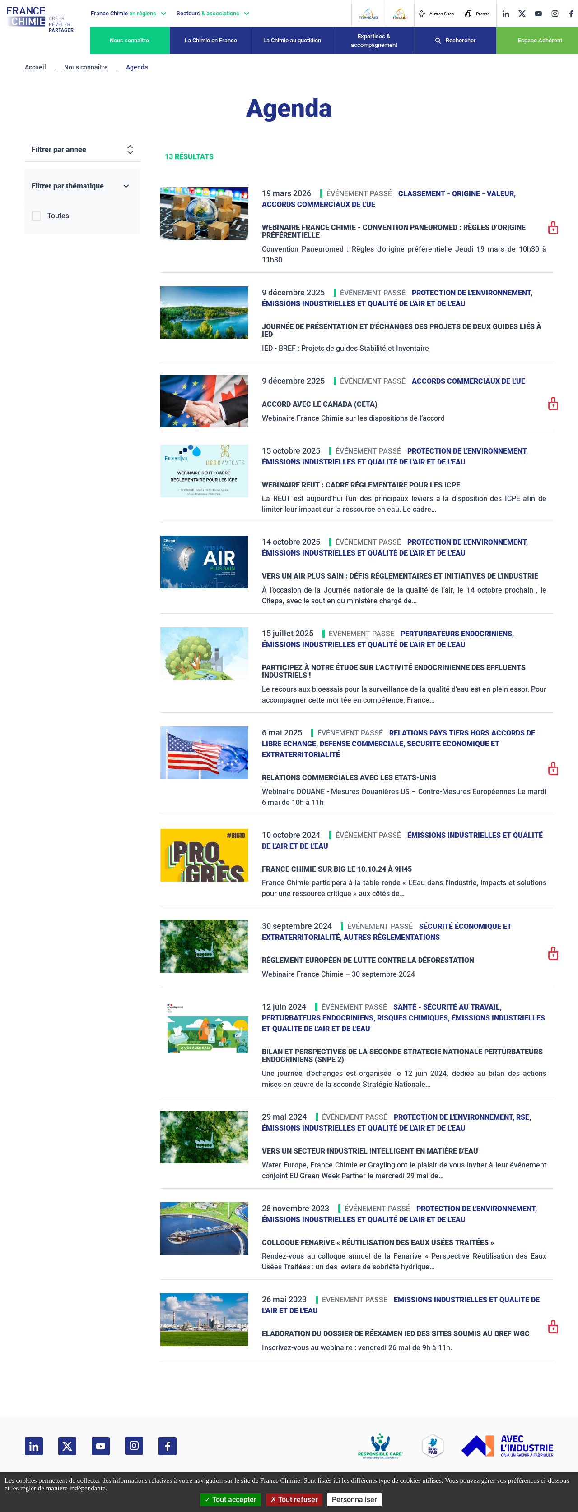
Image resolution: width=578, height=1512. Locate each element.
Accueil (35, 67)
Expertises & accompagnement (374, 41)
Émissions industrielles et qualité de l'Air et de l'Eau (364, 303)
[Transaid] (368, 13)
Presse (477, 13)
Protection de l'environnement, (472, 293)
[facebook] (571, 13)
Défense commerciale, (363, 744)
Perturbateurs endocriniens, (457, 634)
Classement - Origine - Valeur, (457, 193)
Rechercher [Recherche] (461, 40)
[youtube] (538, 13)
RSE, (523, 1117)
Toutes (58, 215)
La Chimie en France (211, 40)
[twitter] (522, 13)
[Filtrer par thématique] (82, 186)
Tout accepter (230, 1499)
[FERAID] (399, 13)
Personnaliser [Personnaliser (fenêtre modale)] (354, 1499)
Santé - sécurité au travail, (447, 1007)
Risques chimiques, (414, 1018)
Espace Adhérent (540, 40)
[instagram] (554, 13)
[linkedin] (506, 13)
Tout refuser (294, 1499)
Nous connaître (129, 40)
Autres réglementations (392, 937)
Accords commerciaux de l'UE (318, 204)
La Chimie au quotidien (292, 40)
